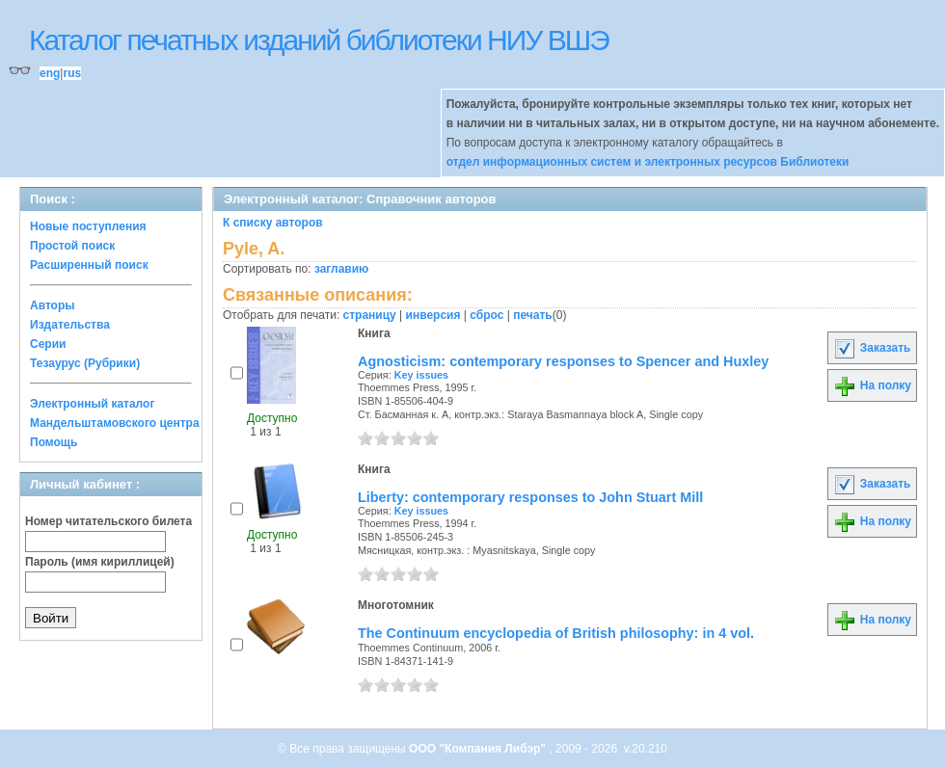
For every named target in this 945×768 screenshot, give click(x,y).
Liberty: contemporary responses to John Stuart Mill (530, 497)
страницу (369, 315)
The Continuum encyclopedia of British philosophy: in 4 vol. (556, 633)
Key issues (421, 375)
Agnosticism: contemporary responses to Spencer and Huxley (563, 361)
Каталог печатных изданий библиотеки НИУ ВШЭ (318, 40)
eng (50, 73)
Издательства (70, 324)
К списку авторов (273, 222)
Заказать (871, 348)
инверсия (433, 315)
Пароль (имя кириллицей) (100, 562)
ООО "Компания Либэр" (479, 748)
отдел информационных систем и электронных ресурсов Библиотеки (648, 162)
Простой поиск (72, 245)
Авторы (52, 305)
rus (72, 73)
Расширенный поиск (89, 265)
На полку (872, 385)
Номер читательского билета (108, 521)
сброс (486, 315)
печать (533, 315)
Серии (48, 344)
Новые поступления (88, 226)
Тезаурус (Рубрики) (85, 363)
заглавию (341, 269)
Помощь (53, 442)
